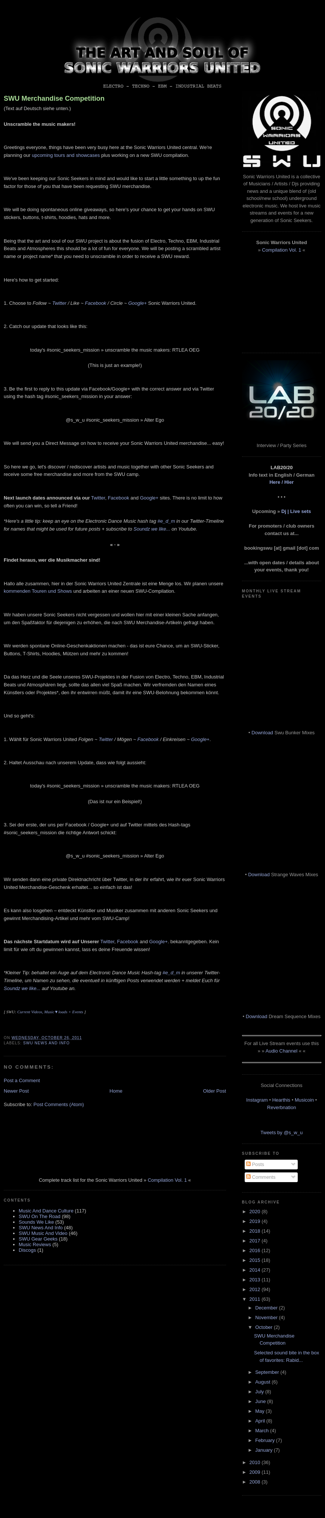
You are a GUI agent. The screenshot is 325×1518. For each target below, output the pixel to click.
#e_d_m (166, 521)
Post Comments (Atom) (59, 1104)
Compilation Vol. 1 (167, 1180)
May (260, 1411)
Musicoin (304, 1100)
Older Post (214, 1091)
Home (116, 1091)
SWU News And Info (46, 1043)
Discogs (27, 1250)
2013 (256, 1279)
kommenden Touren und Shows (38, 591)
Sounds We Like (36, 1222)
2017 (256, 1241)
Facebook (95, 303)
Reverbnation (281, 1107)
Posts (255, 1164)
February (265, 1440)
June (261, 1401)
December (267, 1308)
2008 (256, 1482)
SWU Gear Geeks (38, 1239)
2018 (256, 1231)
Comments (260, 1177)
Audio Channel (281, 1051)
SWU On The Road (40, 1216)
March (262, 1430)
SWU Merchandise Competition (54, 98)
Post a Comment (22, 1080)
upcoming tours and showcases (66, 155)
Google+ (137, 303)
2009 (256, 1472)
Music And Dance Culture (46, 1211)
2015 (256, 1260)
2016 (256, 1250)
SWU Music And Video (43, 1233)
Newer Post (16, 1091)
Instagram (257, 1100)
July (260, 1391)
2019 (256, 1221)
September (267, 1372)
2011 (256, 1299)
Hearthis (281, 1100)
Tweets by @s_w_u (281, 1132)
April (260, 1421)
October (264, 1327)
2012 (256, 1289)
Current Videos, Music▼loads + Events (50, 1012)
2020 (256, 1211)
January (264, 1450)
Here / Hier (281, 482)
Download (262, 732)
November (267, 1317)
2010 (256, 1462)
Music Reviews (35, 1244)
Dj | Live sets (296, 511)
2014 (256, 1270)
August (263, 1382)
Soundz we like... (151, 529)
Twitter (59, 303)
